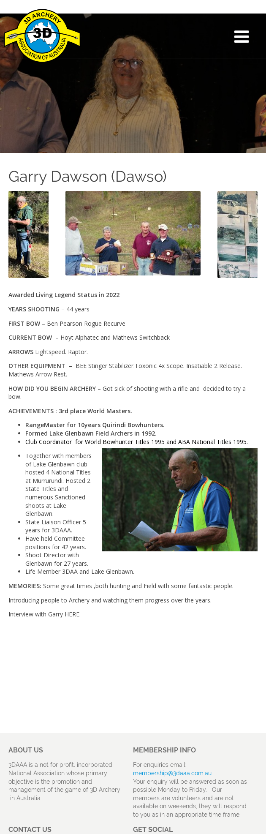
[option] (133, 233)
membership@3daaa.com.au (172, 773)
